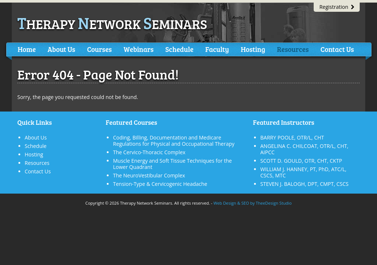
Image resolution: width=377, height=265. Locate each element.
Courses (99, 49)
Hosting (253, 49)
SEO (245, 203)
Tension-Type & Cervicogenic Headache (160, 183)
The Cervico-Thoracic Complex (149, 152)
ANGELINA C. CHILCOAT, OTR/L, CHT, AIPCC (304, 149)
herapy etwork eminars (112, 24)
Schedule (179, 49)
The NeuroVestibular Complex (149, 175)
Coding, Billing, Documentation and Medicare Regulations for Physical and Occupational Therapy (174, 140)
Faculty (217, 49)
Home (27, 49)
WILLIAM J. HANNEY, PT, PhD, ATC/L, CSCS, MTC (303, 172)
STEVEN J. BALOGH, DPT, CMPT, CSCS (304, 183)
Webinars (139, 49)
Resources (293, 49)
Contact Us (337, 49)
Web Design (225, 203)
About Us (61, 49)
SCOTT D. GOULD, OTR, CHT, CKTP (301, 160)
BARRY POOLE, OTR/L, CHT (292, 137)
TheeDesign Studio (274, 203)
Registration (336, 6)
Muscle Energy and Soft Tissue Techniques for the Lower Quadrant (172, 163)
